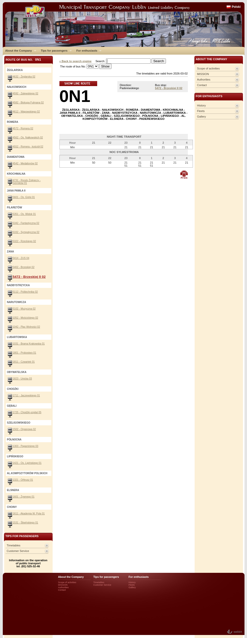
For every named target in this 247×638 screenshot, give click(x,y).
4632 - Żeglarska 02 (24, 76)
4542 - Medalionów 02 (25, 163)
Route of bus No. (23, 59)
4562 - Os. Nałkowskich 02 (28, 137)
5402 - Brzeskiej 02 (23, 267)
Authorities (203, 79)
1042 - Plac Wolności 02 (26, 326)
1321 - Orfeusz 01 (23, 479)
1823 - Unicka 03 (22, 378)
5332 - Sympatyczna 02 (26, 232)
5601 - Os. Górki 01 (24, 197)
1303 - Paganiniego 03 (25, 446)
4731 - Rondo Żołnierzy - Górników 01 (27, 181)
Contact (202, 85)
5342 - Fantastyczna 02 (26, 223)
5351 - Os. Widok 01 (24, 214)
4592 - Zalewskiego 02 (25, 93)
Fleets (201, 110)
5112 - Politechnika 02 (25, 291)
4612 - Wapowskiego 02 (26, 111)
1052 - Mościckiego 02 (25, 317)
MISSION (203, 74)
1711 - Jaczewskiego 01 (26, 395)
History (201, 105)
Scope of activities (208, 68)
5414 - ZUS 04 (21, 258)
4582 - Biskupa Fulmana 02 (28, 102)
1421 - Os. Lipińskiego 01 (27, 463)
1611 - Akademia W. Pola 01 (29, 513)
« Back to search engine (75, 61)
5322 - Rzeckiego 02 (24, 241)
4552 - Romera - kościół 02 (28, 146)
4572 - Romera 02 (23, 128)
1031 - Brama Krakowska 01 (29, 343)
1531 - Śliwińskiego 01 (25, 522)
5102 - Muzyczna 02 (24, 308)
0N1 (74, 96)
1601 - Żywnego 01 (23, 496)
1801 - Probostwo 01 (24, 352)
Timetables (13, 545)
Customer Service (18, 550)
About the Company (19, 50)
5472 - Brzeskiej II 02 (169, 88)
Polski (236, 7)
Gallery (201, 116)
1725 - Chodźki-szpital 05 (27, 412)
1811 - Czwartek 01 (24, 361)
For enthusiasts (87, 50)
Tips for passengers (55, 50)
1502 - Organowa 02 (24, 429)
